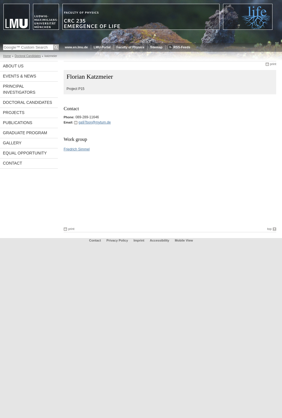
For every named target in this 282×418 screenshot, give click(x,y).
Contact (12, 163)
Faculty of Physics (130, 47)
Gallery (12, 143)
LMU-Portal (102, 47)
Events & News (19, 76)
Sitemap (156, 47)
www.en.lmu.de (76, 47)
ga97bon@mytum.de (94, 122)
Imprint (139, 240)
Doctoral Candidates (28, 56)
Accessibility (160, 240)
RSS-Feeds (182, 47)
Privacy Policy (117, 240)
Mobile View (184, 240)
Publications (17, 122)
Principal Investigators (19, 89)
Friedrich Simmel (77, 149)
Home (7, 56)
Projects (14, 112)
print (273, 64)
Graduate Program (25, 132)
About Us (13, 66)
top (269, 229)
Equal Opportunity (25, 153)
